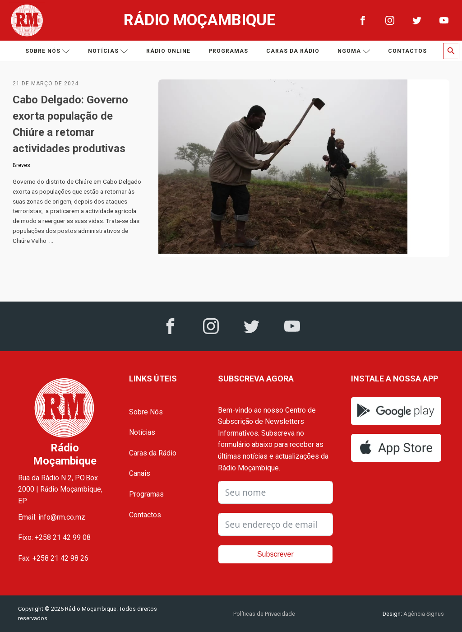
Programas (228, 51)
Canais (139, 473)
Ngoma (353, 51)
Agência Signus (423, 613)
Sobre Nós (146, 412)
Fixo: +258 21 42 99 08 (54, 537)
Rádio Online (168, 51)
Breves (21, 165)
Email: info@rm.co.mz (51, 517)
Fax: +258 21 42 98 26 (53, 558)
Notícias (108, 51)
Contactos (407, 51)
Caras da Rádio (292, 51)
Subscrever (275, 554)
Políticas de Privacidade (264, 613)
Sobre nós (47, 51)
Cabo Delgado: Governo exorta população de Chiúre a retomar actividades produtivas (70, 124)
